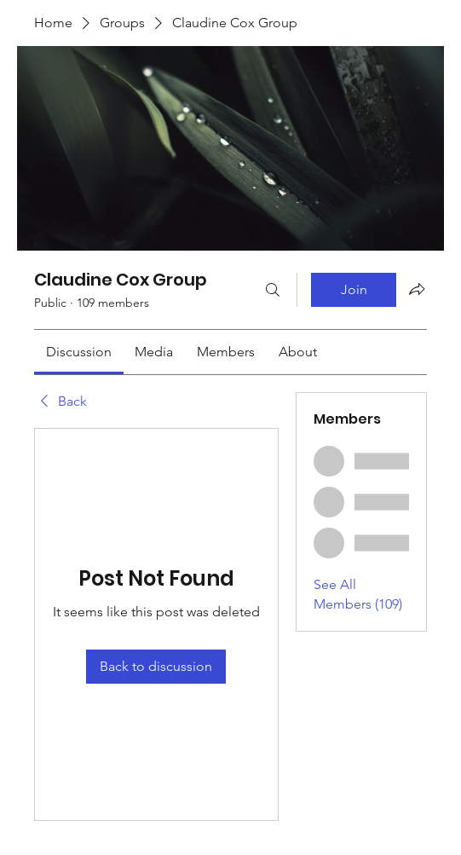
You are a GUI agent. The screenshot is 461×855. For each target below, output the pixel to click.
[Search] (272, 290)
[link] (79, 352)
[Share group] (416, 289)
